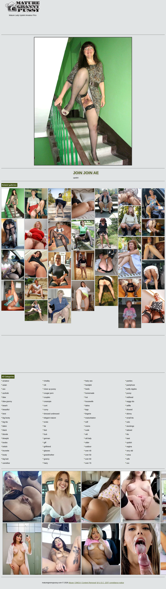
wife (127, 459)
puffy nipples (131, 389)
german (46, 438)
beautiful (5, 410)
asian (4, 385)
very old (129, 451)
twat (127, 438)
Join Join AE (86, 173)
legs (86, 410)
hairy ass (88, 381)
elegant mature (49, 418)
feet (45, 430)
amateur (5, 381)
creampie (47, 401)
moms (87, 426)
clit (44, 385)
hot (86, 397)
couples (46, 397)
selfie (128, 406)
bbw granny (6, 401)
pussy (128, 393)
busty (4, 455)
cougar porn (48, 393)
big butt (4, 459)
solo (127, 422)
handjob (88, 385)
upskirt (128, 442)
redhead (129, 397)
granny (46, 459)
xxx (127, 463)
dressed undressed (51, 414)
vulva (128, 455)
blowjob (5, 438)
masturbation (90, 418)
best (3, 414)
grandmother (48, 455)
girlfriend (47, 446)
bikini (4, 426)
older (86, 442)
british (4, 446)
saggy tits (129, 401)
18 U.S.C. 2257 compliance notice (110, 583)
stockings (129, 426)
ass (3, 389)
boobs (4, 442)
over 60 (87, 459)
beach (4, 406)
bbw (3, 397)
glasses (46, 451)
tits (127, 434)
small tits (129, 418)
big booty (5, 418)
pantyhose (130, 385)
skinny (128, 414)
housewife (88, 401)
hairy (45, 463)
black (4, 430)
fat (44, 426)
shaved (128, 410)
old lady (88, 438)
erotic (45, 422)
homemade (89, 393)
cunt (45, 406)
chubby (46, 381)
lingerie (87, 414)
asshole (5, 393)
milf (86, 422)
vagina (128, 446)
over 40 (87, 451)
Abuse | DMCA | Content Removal (82, 583)
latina (87, 406)
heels (87, 389)
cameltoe (5, 463)
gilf (44, 442)
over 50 (87, 455)
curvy (45, 410)
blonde (4, 434)
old (86, 434)
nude (86, 430)
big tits (4, 422)
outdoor (87, 446)
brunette (5, 451)
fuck (45, 434)
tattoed (128, 430)
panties (128, 381)
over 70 (87, 463)
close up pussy (49, 389)
